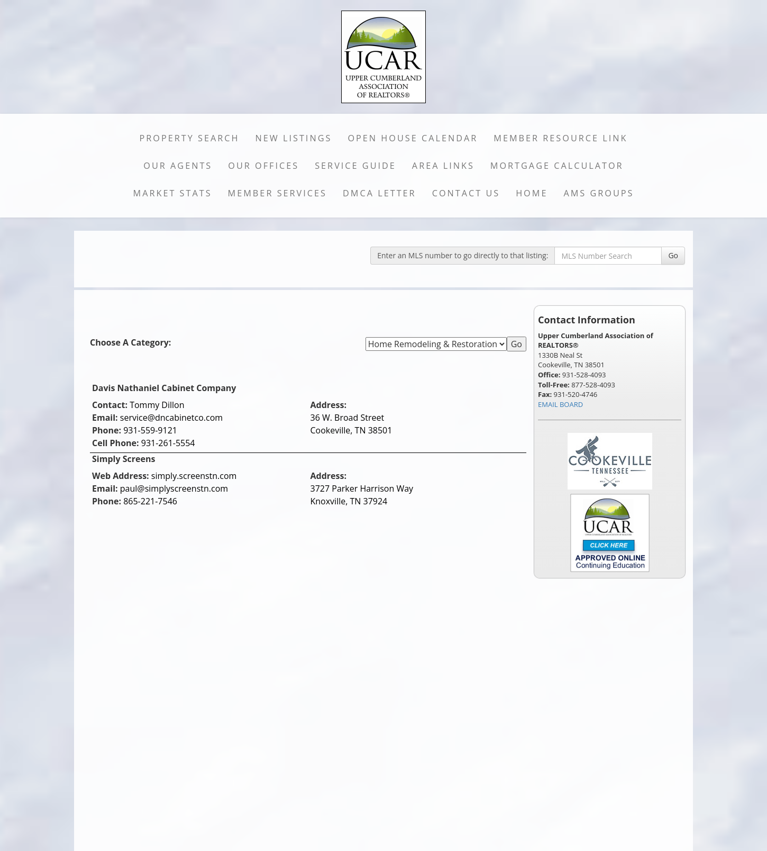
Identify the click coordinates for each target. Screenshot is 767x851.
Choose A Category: (132, 342)
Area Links (443, 165)
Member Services (277, 193)
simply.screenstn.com (194, 476)
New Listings (293, 138)
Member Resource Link (560, 138)
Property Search (190, 138)
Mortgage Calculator (557, 165)
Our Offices (263, 165)
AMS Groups (598, 193)
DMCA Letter (379, 193)
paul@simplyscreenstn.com (174, 488)
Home (531, 193)
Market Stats (172, 193)
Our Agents (177, 165)
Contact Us (466, 193)
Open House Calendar (413, 138)
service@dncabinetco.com (171, 417)
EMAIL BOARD (560, 404)
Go (673, 255)
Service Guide (355, 165)
